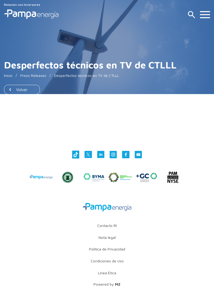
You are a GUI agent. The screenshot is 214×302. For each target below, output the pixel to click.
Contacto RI (107, 225)
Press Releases (33, 75)
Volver (22, 89)
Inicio (8, 75)
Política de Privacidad (107, 249)
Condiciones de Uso (107, 261)
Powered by (107, 284)
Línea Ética (107, 273)
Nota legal (107, 237)
